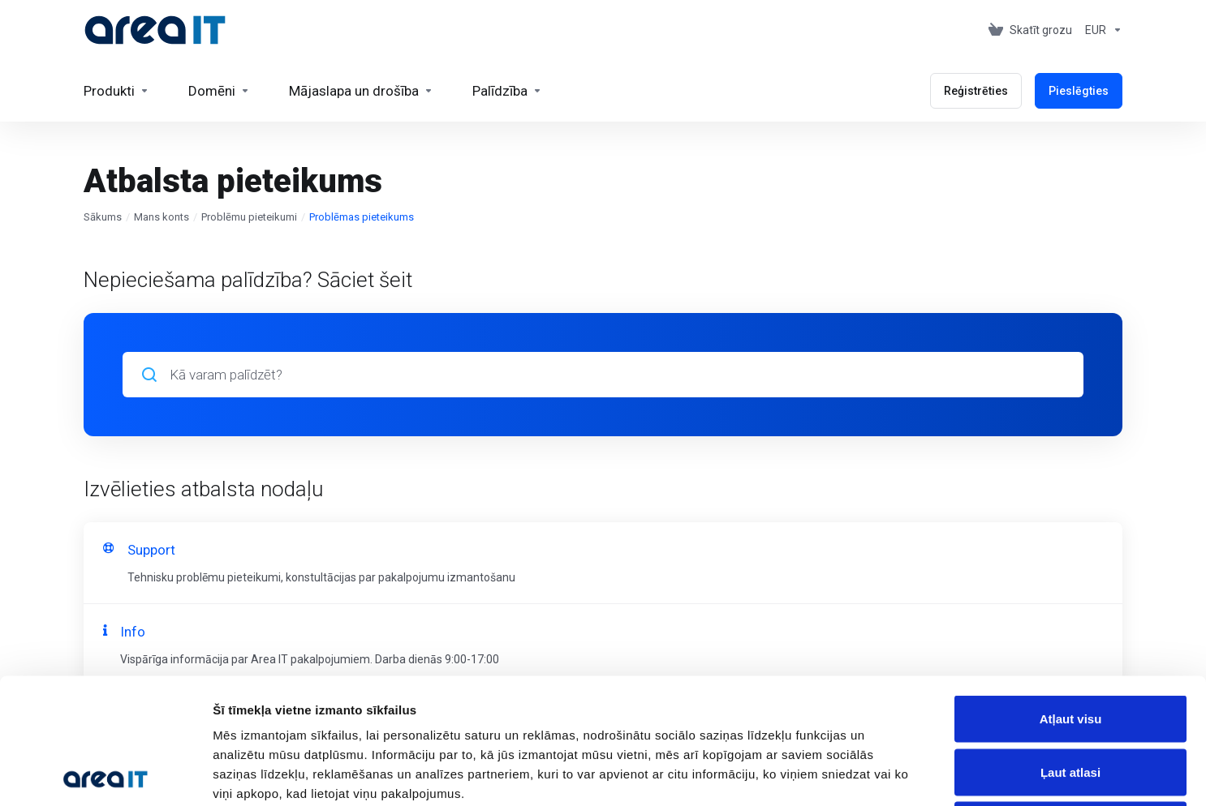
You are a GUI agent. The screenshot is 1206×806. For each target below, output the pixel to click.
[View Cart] (1030, 30)
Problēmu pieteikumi (249, 217)
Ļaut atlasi (1070, 647)
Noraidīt (1071, 699)
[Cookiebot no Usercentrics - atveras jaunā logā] (105, 774)
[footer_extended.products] (116, 91)
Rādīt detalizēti (884, 774)
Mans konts (161, 217)
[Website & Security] (361, 91)
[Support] (507, 91)
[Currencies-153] (1100, 30)
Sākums (103, 217)
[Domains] (219, 91)
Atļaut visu (1071, 593)
